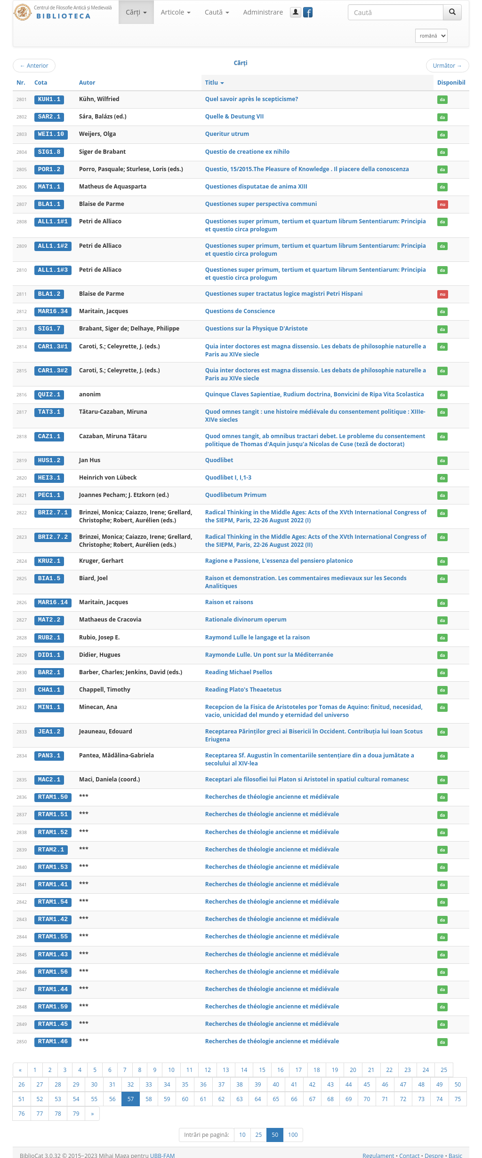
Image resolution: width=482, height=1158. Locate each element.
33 (148, 1077)
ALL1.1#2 (53, 244)
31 (112, 1077)
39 (258, 1077)
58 (148, 1092)
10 (171, 1063)
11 (189, 1063)
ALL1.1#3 (53, 268)
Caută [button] (217, 12)
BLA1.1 (49, 203)
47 (403, 1077)
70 (367, 1092)
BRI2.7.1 (53, 510)
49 (439, 1077)
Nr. (20, 83)
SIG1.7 (49, 327)
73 (421, 1092)
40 (276, 1077)
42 (312, 1077)
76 (21, 1107)
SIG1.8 (49, 151)
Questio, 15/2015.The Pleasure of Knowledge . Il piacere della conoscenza (307, 168)
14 (244, 1063)
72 (403, 1092)
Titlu (215, 83)
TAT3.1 (49, 410)
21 (371, 1063)
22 (389, 1063)
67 (312, 1092)
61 (203, 1092)
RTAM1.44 (53, 983)
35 (185, 1077)
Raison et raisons (229, 600)
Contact (409, 1149)
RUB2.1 (49, 634)
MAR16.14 (53, 600)
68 (330, 1092)
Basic (455, 1149)
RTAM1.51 (53, 810)
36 (203, 1077)
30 (94, 1077)
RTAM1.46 (53, 1035)
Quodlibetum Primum (236, 492)
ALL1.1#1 (53, 220)
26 (21, 1077)
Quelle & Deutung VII (234, 116)
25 (444, 1063)
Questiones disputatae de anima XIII (256, 185)
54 (76, 1092)
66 (294, 1092)
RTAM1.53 (53, 862)
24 (426, 1063)
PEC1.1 (49, 492)
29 (76, 1077)
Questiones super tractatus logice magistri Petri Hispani (284, 292)
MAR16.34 (53, 310)
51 (21, 1092)
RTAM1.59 (53, 1000)
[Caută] (452, 12)
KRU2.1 (49, 558)
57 (131, 1092)
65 (276, 1092)
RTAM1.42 (53, 914)
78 (58, 1107)
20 (353, 1063)
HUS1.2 (49, 458)
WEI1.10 (51, 134)
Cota (41, 83)
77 (40, 1107)
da (442, 99)
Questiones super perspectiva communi (261, 203)
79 (76, 1107)
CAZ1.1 (49, 434)
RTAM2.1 (51, 845)
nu (442, 203)
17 (298, 1063)
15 (262, 1063)
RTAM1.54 (53, 897)
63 (239, 1092)
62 (221, 1092)
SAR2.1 (49, 116)
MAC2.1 (49, 776)
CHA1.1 (49, 686)
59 (167, 1092)
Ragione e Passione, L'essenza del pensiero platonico (279, 558)
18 (316, 1063)
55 (94, 1092)
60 (185, 1092)
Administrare (263, 12)
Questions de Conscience (240, 310)
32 (131, 1077)
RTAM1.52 (53, 828)
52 (40, 1092)
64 (258, 1092)
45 (367, 1077)
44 (348, 1077)
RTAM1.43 (53, 949)
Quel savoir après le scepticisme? (251, 99)
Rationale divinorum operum (246, 617)
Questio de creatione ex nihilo (247, 151)
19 (335, 1063)
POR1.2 (49, 168)
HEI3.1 (49, 475)
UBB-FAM (162, 1149)
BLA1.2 (49, 292)
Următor (447, 65)
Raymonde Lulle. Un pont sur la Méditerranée (269, 651)
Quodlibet (219, 458)
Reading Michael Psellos (239, 669)
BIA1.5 (49, 575)
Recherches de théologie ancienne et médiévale (272, 793)
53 (58, 1092)
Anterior (34, 65)
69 (348, 1092)
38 (239, 1077)
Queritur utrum (227, 134)
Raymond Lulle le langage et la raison (257, 634)
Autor (87, 83)
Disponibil (451, 83)
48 (421, 1077)
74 (439, 1092)
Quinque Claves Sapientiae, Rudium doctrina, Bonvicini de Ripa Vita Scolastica (314, 392)
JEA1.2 (49, 728)
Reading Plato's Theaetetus (243, 686)
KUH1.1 (49, 99)
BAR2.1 (49, 669)
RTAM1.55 (53, 931)
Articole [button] (176, 12)
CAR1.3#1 (53, 344)
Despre (434, 1149)
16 (280, 1063)
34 (167, 1077)
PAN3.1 (49, 752)
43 (330, 1077)
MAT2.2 (49, 617)
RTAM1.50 (53, 793)
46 (385, 1077)
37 (221, 1077)
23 (407, 1063)
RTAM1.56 (53, 966)
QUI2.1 (49, 392)
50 (458, 1077)
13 (226, 1063)
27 (40, 1077)
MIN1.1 (49, 703)
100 (293, 1128)
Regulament (378, 1149)
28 (58, 1077)
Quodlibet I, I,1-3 (228, 475)
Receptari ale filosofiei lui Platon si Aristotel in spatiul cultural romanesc (307, 776)
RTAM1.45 (53, 1018)
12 (207, 1063)
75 (458, 1092)
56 (112, 1092)
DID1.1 (49, 651)
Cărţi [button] (136, 12)
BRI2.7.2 (53, 534)
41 (294, 1077)
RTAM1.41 (53, 879)
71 (385, 1092)
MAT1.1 (49, 185)
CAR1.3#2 (53, 368)
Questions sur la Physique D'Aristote (256, 327)
